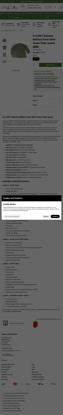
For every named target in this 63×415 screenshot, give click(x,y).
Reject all (46, 216)
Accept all (55, 216)
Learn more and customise (12, 216)
